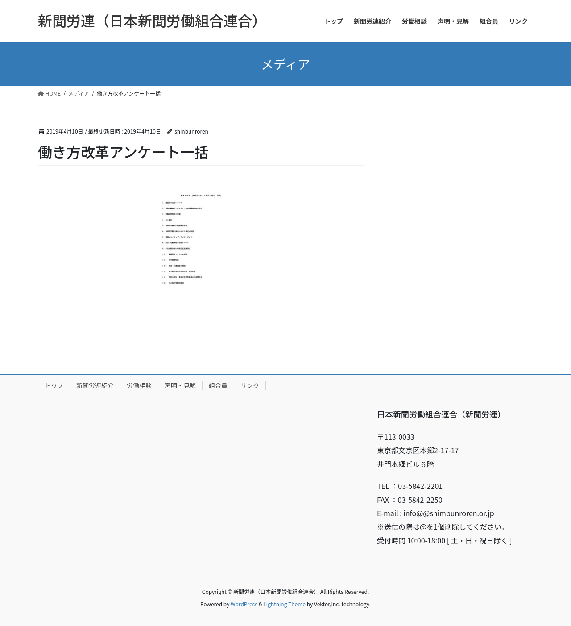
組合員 (218, 385)
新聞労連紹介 (95, 385)
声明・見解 (180, 385)
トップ (54, 385)
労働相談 (139, 385)
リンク (249, 385)
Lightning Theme (284, 604)
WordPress (244, 604)
